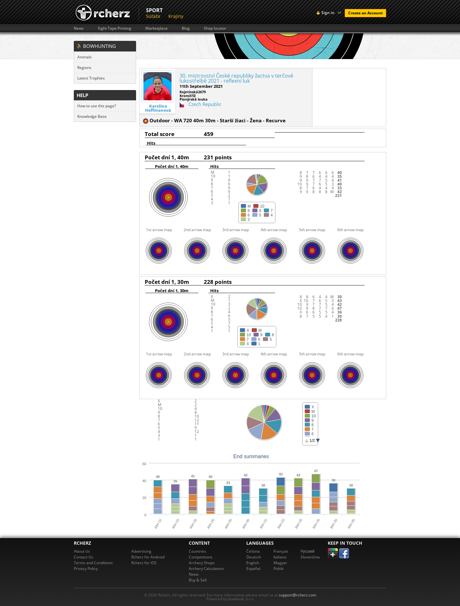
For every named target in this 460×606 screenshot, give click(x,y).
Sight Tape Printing (114, 28)
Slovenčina (310, 557)
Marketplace (156, 28)
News (79, 28)
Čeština (253, 551)
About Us (82, 551)
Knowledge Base (92, 116)
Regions (84, 67)
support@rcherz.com (297, 595)
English (252, 562)
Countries (197, 551)
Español (253, 568)
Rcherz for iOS (144, 562)
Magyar (280, 562)
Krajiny (175, 16)
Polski (278, 568)
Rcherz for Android (148, 557)
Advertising (141, 551)
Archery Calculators (206, 568)
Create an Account (365, 13)
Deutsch (253, 557)
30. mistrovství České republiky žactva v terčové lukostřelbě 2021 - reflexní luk (236, 78)
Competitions (200, 557)
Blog (186, 28)
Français (280, 551)
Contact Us (83, 557)
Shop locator (215, 28)
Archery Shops (202, 562)
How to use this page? (96, 106)
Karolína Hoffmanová (158, 108)
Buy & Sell (198, 580)
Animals (84, 57)
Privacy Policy (86, 568)
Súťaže (153, 16)
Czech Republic (204, 104)
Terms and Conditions (93, 562)
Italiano (280, 557)
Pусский (308, 551)
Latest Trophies (91, 78)
